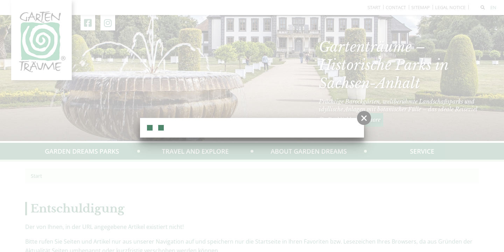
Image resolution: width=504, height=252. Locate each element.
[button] (364, 118)
